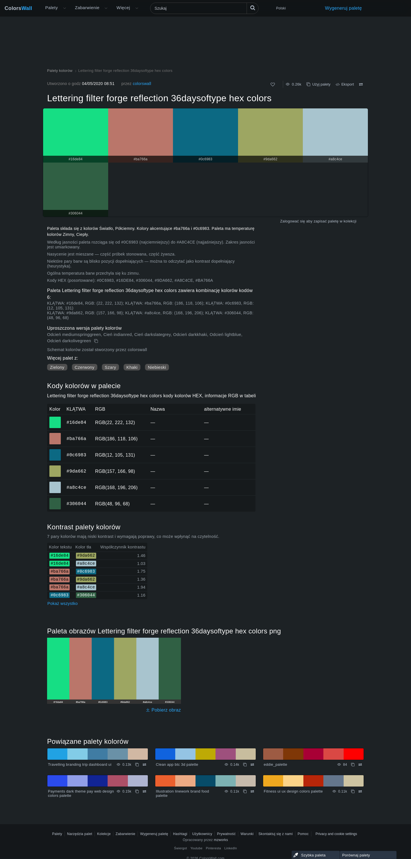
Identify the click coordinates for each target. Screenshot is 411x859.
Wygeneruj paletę (343, 8)
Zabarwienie (87, 7)
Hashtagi (180, 834)
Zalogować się (292, 221)
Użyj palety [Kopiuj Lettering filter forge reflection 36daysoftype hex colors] (319, 84)
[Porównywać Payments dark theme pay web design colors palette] (144, 791)
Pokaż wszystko (62, 603)
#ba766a (76, 438)
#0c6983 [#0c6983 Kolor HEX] (55, 451)
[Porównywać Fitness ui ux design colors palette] (360, 791)
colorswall (142, 83)
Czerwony (84, 367)
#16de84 (76, 422)
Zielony (57, 367)
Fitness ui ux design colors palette (293, 791)
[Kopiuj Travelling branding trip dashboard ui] (137, 764)
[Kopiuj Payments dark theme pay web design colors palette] (137, 791)
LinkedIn (230, 848)
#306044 (76, 504)
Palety (51, 7)
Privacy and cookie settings (336, 834)
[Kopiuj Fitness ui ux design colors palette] (352, 791)
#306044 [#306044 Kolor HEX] (55, 499)
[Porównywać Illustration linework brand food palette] (252, 791)
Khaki (132, 367)
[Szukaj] (204, 8)
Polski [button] (281, 8)
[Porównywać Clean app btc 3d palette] (252, 764)
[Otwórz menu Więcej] (64, 8)
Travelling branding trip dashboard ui (79, 764)
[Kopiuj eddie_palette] (352, 764)
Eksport (345, 84)
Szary (110, 367)
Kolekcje (104, 834)
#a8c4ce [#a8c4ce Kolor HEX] (55, 483)
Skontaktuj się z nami (276, 834)
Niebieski (157, 367)
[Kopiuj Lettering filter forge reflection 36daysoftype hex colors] (96, 341)
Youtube (196, 848)
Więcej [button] (123, 7)
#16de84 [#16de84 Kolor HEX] (55, 418)
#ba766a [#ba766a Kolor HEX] (55, 434)
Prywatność (226, 834)
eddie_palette (275, 764)
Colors (18, 8)
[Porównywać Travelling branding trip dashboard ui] (144, 764)
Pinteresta (213, 848)
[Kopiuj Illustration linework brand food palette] (244, 791)
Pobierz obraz (163, 710)
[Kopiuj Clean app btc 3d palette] (244, 764)
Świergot (180, 848)
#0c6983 (76, 455)
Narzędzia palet (79, 834)
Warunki (247, 834)
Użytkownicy (202, 834)
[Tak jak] (272, 84)
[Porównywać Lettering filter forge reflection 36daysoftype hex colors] (361, 84)
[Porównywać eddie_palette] (360, 764)
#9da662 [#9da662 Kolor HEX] (55, 467)
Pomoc (303, 834)
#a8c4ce (76, 487)
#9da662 (76, 471)
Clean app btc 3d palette (177, 764)
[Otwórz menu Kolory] (105, 8)
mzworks (221, 840)
